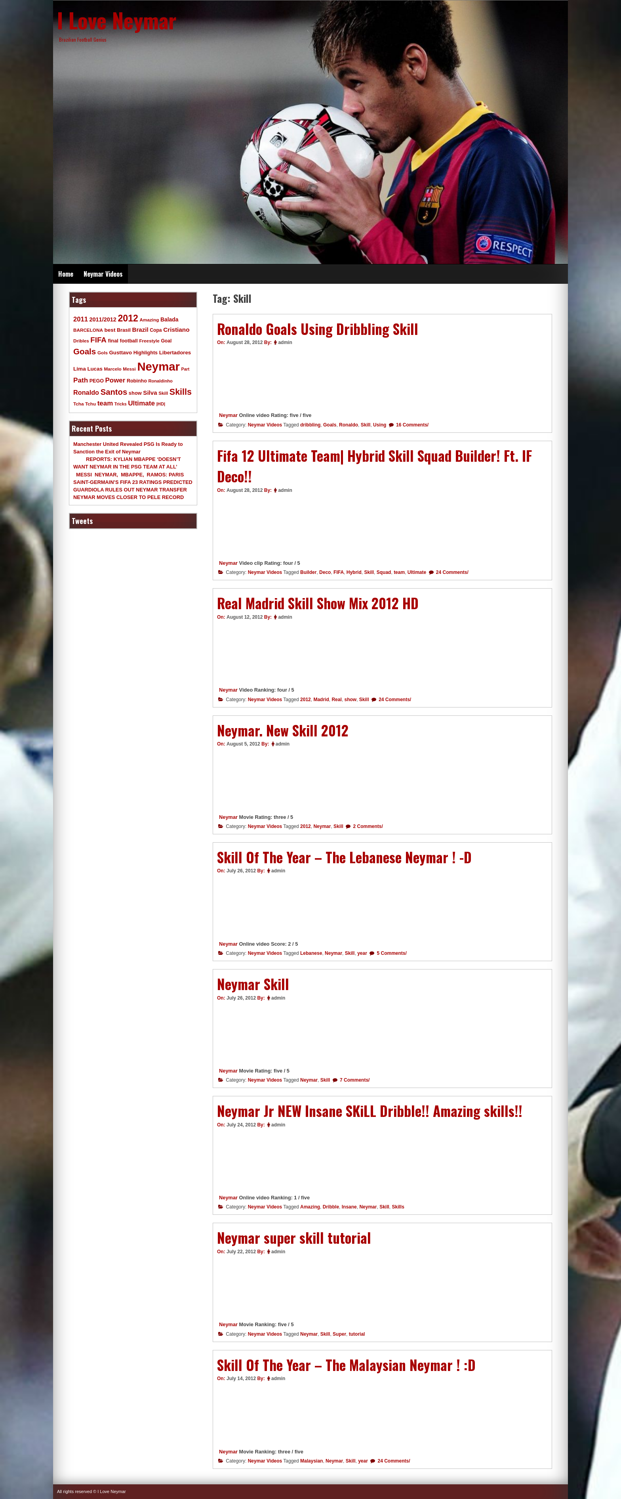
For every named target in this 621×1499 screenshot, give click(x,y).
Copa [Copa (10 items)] (156, 330)
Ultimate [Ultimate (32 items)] (141, 403)
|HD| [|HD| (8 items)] (160, 404)
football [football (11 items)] (128, 341)
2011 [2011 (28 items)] (80, 319)
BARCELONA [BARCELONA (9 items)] (88, 330)
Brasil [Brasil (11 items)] (124, 330)
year (362, 953)
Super (339, 1334)
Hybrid (354, 572)
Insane (349, 1207)
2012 (305, 699)
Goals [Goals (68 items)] (84, 351)
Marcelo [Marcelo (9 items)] (112, 368)
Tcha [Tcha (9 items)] (78, 403)
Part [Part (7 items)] (185, 369)
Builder (308, 572)
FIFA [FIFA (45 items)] (98, 340)
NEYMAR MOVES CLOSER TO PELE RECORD (128, 497)
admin (285, 342)
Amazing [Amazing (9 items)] (149, 319)
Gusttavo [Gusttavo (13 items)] (120, 353)
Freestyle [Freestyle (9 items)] (149, 340)
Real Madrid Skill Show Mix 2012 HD (318, 603)
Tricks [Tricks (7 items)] (120, 404)
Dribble (331, 1207)
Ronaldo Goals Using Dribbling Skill (317, 328)
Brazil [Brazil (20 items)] (140, 329)
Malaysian (311, 1461)
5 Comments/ (391, 953)
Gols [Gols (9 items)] (102, 352)
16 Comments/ (412, 425)
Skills (398, 1207)
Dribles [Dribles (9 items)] (81, 340)
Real (336, 699)
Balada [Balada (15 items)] (169, 319)
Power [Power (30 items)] (115, 380)
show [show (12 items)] (135, 393)
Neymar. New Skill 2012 (283, 730)
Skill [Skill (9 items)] (163, 393)
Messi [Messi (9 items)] (129, 368)
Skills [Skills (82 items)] (181, 392)
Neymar (228, 415)
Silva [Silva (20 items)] (150, 392)
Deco (325, 572)
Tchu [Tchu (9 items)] (90, 403)
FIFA (338, 572)
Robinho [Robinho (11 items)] (137, 381)
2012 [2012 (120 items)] (128, 318)
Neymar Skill (253, 983)
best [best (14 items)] (109, 330)
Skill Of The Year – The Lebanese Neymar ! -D (344, 857)
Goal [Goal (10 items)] (166, 341)
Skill (366, 425)
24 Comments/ (452, 572)
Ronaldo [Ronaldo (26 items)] (86, 392)
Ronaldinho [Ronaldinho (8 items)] (160, 381)
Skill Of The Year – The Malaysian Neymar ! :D (346, 1364)
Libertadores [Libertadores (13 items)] (175, 353)
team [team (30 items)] (105, 403)
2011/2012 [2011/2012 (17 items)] (102, 319)
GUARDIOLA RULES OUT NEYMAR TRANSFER (130, 490)
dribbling (310, 425)
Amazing (310, 1207)
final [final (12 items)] (113, 341)
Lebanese (311, 953)
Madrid (321, 699)
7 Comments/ (354, 1080)
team (399, 572)
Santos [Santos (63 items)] (114, 392)
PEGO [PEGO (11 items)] (97, 381)
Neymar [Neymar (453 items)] (158, 366)
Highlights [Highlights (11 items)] (145, 353)
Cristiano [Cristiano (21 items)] (176, 329)
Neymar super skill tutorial (294, 1237)
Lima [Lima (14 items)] (79, 369)
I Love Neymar (117, 19)
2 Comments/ (367, 826)
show (350, 699)
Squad (384, 572)
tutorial (357, 1334)
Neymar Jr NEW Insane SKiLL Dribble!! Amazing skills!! (369, 1110)
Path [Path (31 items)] (80, 380)
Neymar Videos (103, 274)
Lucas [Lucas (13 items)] (94, 369)
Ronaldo (348, 425)
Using (379, 425)
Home (65, 274)
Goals (329, 425)
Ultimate (417, 572)
